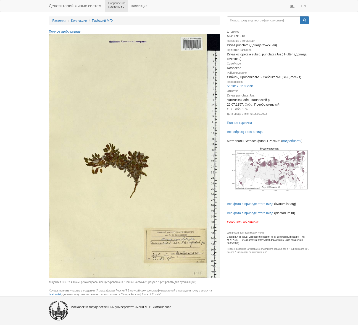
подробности (291, 141)
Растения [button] (116, 7)
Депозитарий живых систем (75, 6)
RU (292, 6)
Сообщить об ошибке (243, 222)
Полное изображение (65, 31)
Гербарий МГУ (102, 20)
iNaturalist (55, 294)
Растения (59, 20)
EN (303, 6)
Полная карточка (239, 123)
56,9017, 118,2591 (240, 86)
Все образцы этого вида (245, 132)
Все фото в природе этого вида (250, 204)
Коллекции (139, 6)
